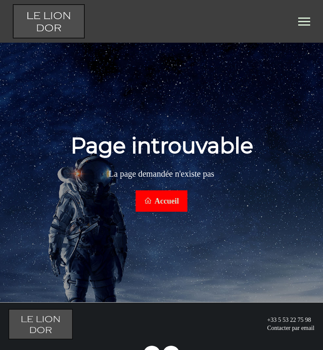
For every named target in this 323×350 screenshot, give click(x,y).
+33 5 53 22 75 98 (284, 319)
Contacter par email (286, 328)
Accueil (161, 200)
